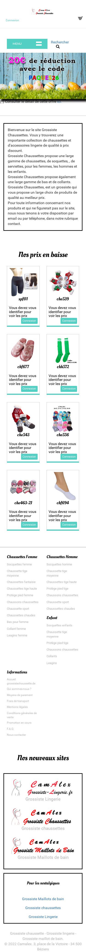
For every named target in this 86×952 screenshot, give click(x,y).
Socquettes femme (19, 564)
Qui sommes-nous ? (19, 689)
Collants (52, 656)
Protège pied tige (57, 588)
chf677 (23, 367)
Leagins (52, 663)
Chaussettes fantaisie (21, 582)
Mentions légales (17, 707)
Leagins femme (17, 635)
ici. (59, 101)
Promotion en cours (19, 722)
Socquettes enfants (59, 625)
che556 (63, 435)
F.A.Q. (10, 728)
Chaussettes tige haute (22, 588)
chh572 (63, 367)
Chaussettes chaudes (21, 615)
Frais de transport (18, 701)
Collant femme (16, 628)
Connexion (12, 20)
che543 (23, 435)
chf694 (63, 503)
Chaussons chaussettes (23, 602)
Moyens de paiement (20, 695)
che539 (63, 299)
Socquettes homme (59, 564)
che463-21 (23, 503)
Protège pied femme (20, 595)
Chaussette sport (18, 608)
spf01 (23, 299)
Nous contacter (16, 734)
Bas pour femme (17, 622)
